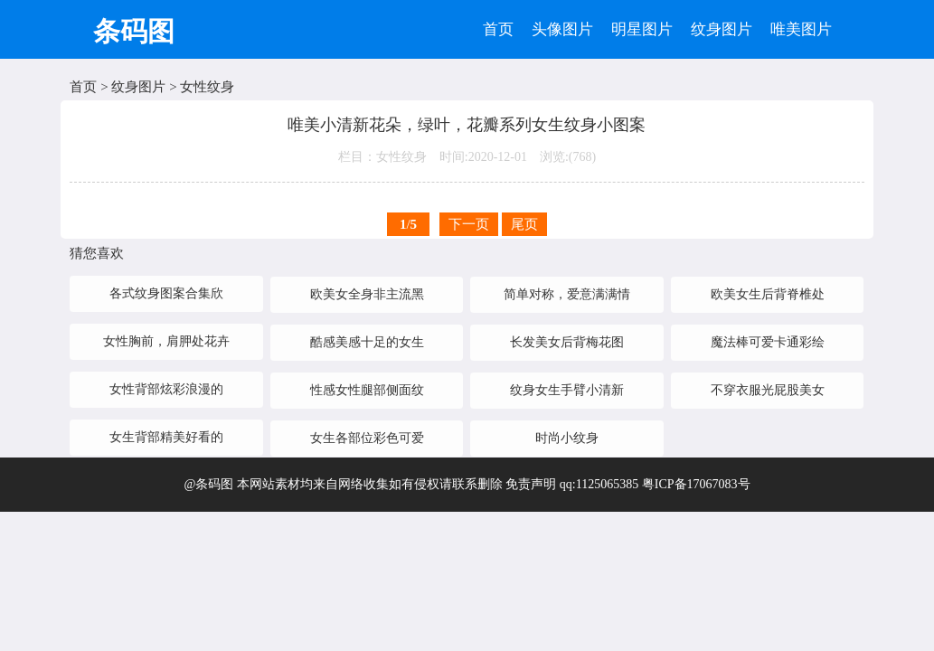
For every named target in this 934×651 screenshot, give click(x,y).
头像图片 (562, 29)
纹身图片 (721, 29)
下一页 (468, 224)
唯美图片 (801, 29)
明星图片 (642, 29)
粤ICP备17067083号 (696, 484)
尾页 (524, 224)
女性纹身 (207, 87)
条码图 (134, 31)
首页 (498, 29)
